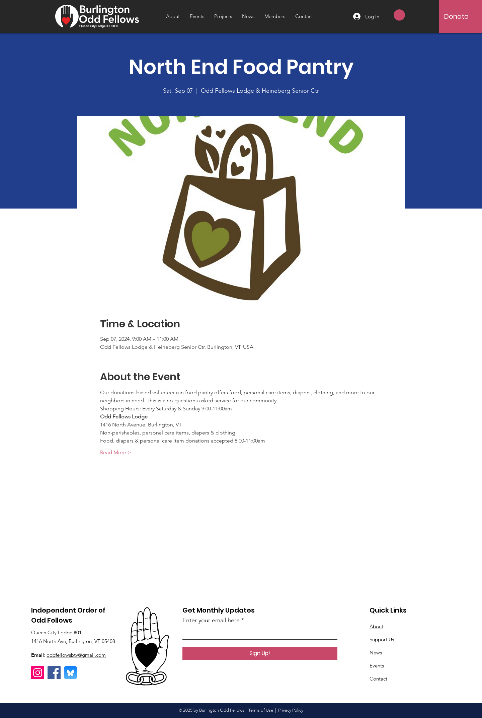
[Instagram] (37, 672)
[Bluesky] (70, 672)
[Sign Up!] (259, 653)
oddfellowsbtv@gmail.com (76, 655)
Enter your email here (211, 620)
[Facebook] (54, 672)
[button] (399, 15)
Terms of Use (260, 710)
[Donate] (456, 16)
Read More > (115, 452)
